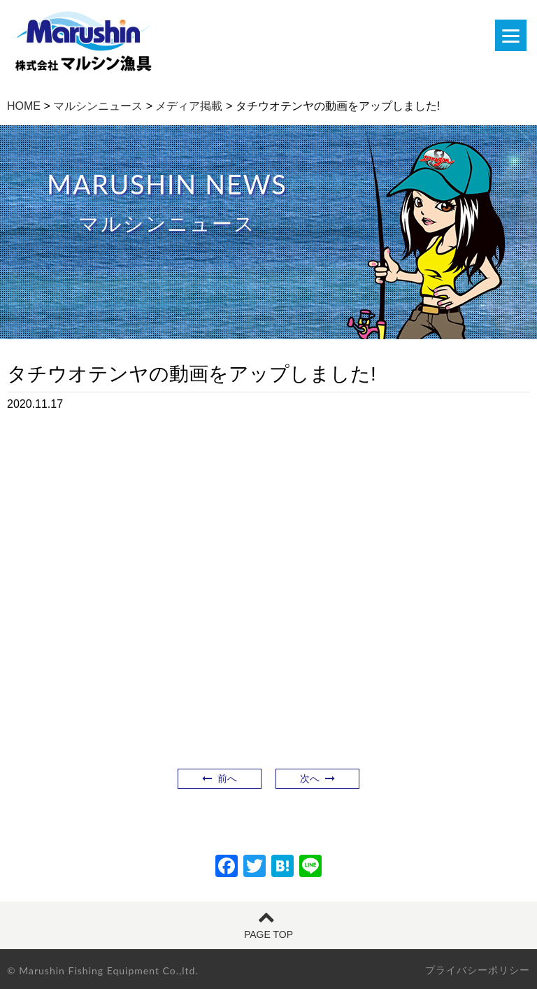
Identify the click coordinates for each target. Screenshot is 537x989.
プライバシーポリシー (477, 970)
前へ (219, 778)
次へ (317, 778)
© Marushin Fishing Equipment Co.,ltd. (103, 970)
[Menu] (511, 35)
